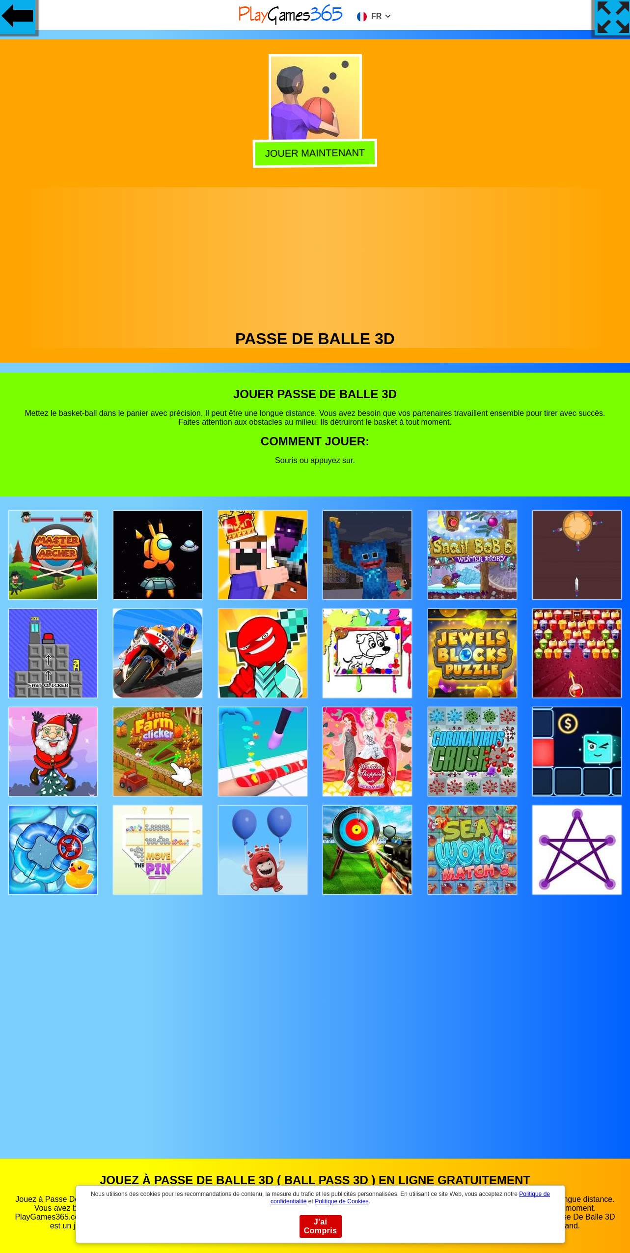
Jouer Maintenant (315, 154)
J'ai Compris (320, 1226)
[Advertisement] (315, 256)
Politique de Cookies (341, 1201)
